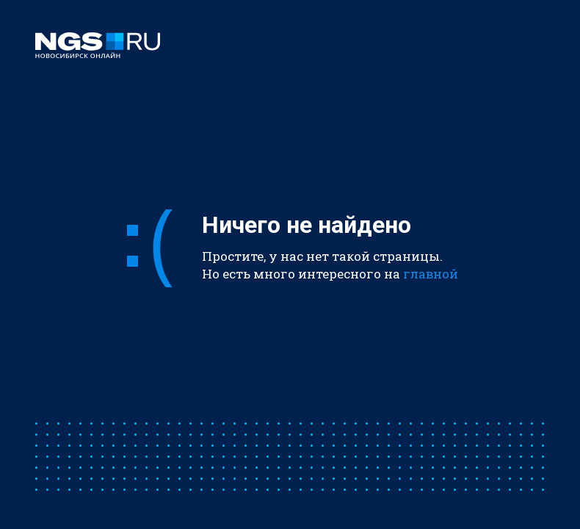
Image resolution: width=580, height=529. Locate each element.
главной (430, 273)
